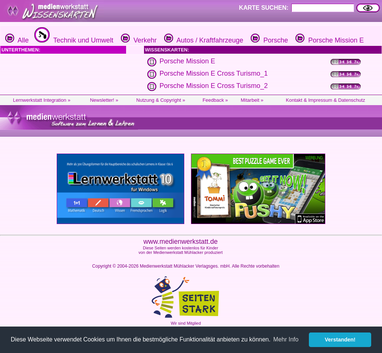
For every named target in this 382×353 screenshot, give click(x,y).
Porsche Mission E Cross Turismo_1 (214, 73)
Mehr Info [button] (286, 339)
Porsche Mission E (329, 40)
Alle (17, 40)
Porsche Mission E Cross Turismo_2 (214, 85)
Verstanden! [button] (340, 340)
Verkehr (138, 40)
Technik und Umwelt (72, 40)
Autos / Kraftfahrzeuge (202, 40)
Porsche (268, 40)
